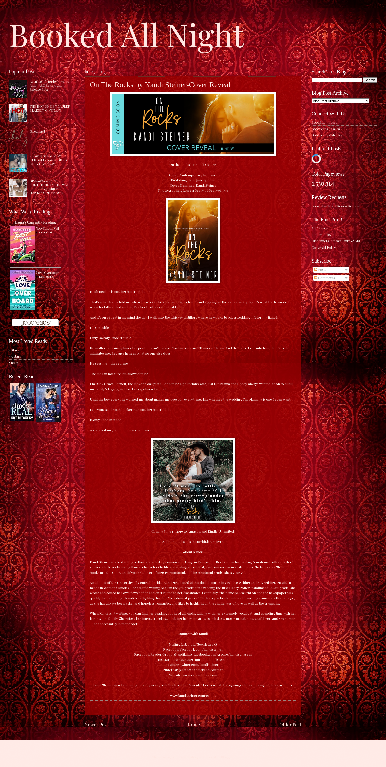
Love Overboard (48, 272)
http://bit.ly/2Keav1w (208, 541)
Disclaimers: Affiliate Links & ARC (336, 241)
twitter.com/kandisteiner (199, 664)
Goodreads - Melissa (327, 135)
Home (194, 724)
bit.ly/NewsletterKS (202, 644)
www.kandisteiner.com (199, 675)
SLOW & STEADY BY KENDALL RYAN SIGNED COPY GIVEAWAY (48, 160)
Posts (320, 269)
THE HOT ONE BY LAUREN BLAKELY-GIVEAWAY (50, 108)
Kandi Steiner (46, 276)
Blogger (227, 757)
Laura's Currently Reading (35, 222)
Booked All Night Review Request (336, 206)
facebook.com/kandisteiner (201, 649)
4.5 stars (15, 356)
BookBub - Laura (324, 122)
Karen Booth (46, 232)
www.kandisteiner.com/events (193, 695)
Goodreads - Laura (326, 129)
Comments (324, 278)
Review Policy (321, 234)
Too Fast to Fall (47, 228)
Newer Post (96, 724)
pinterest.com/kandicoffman (201, 669)
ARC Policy (319, 228)
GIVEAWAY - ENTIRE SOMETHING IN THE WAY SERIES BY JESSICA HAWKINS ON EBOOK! (49, 187)
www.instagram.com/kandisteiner (202, 659)
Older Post (290, 724)
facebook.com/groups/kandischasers (223, 654)
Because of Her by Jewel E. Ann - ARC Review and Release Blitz (49, 85)
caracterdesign (190, 757)
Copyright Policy (324, 247)
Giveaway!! (37, 131)
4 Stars (14, 350)
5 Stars (14, 363)
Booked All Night (126, 34)
